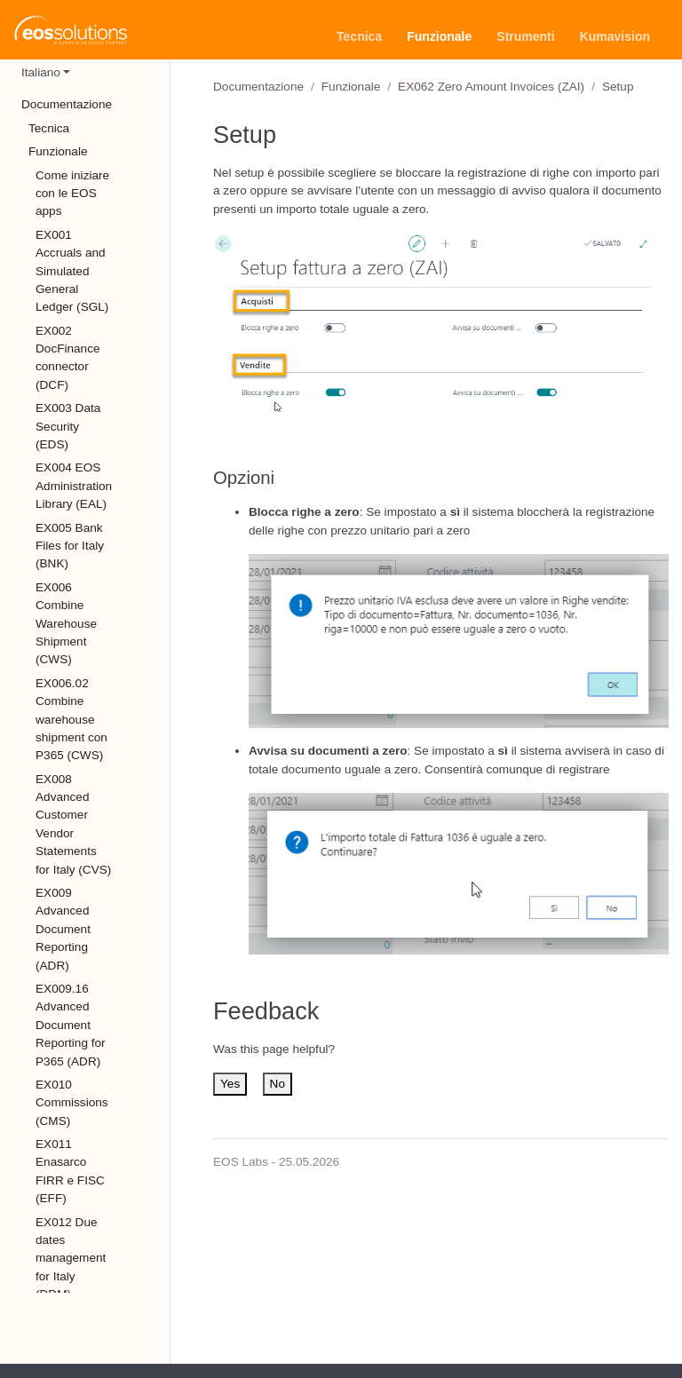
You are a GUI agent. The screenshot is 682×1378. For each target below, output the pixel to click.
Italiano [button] (40, 72)
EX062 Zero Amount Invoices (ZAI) (491, 86)
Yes (230, 1083)
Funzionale (351, 86)
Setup (618, 86)
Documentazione (258, 86)
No (277, 1083)
